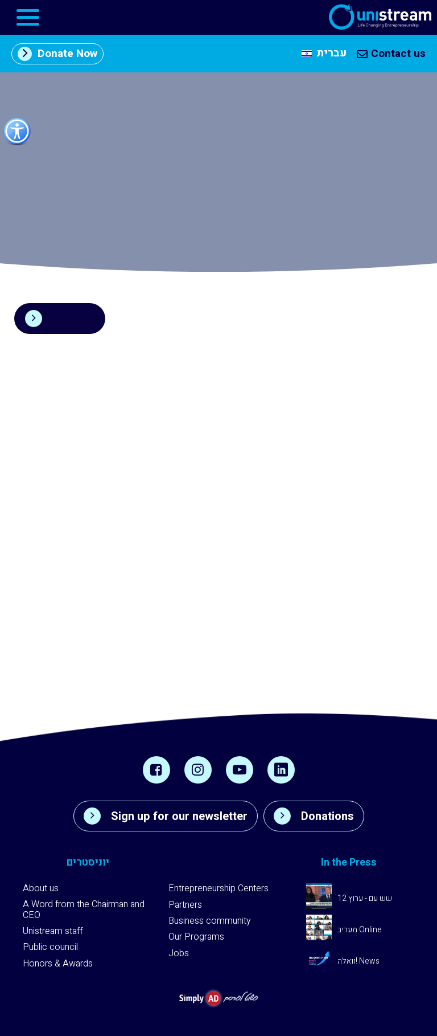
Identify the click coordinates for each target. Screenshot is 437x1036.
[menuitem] (324, 53)
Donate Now (57, 54)
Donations (314, 816)
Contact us (391, 54)
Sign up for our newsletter (166, 816)
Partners (185, 905)
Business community (209, 921)
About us (41, 888)
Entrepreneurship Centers (218, 888)
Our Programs (196, 937)
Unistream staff (53, 931)
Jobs (178, 953)
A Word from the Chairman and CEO (84, 909)
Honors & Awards (58, 963)
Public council (50, 947)
